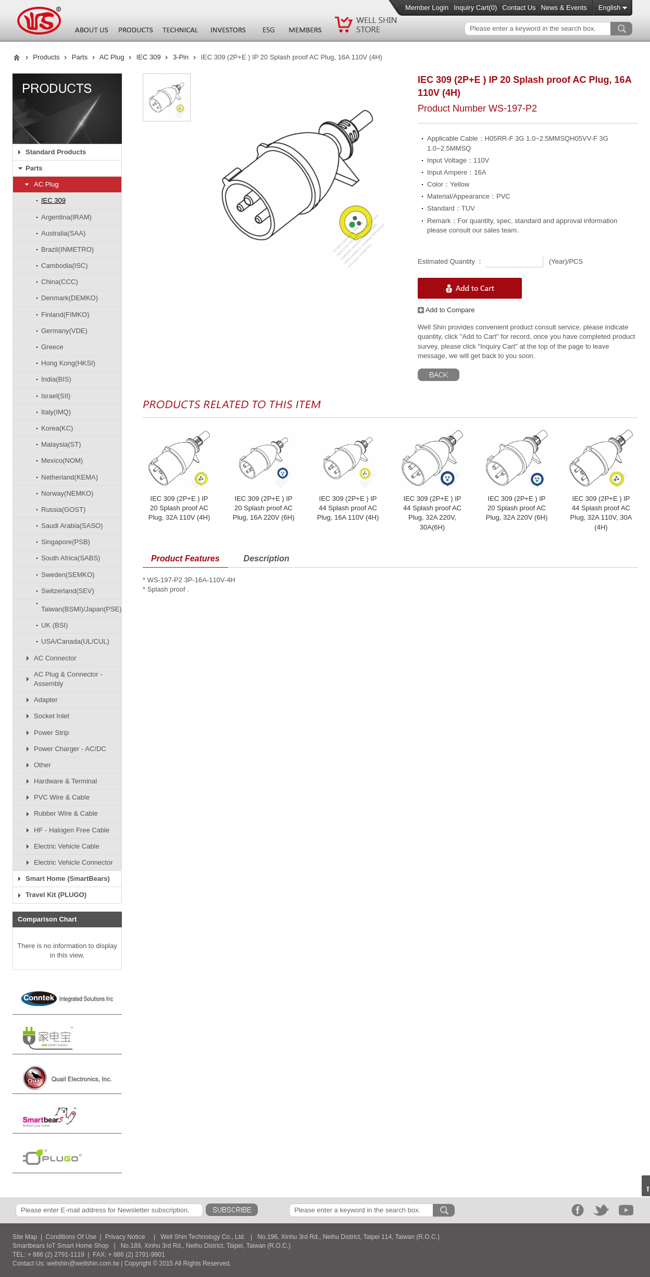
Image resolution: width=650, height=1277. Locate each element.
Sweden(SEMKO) (68, 575)
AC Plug (111, 57)
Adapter (46, 700)
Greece (52, 347)
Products (46, 57)
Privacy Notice (125, 1237)
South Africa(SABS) (70, 558)
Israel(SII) (55, 396)
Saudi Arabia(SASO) (72, 526)
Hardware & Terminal (65, 781)
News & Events (564, 7)
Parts (80, 57)
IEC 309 (148, 57)
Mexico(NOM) (62, 460)
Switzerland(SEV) (67, 591)
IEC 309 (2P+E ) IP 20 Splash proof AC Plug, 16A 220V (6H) (264, 508)
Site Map (24, 1237)
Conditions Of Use (71, 1237)
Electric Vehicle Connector (73, 862)
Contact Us (518, 7)
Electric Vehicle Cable (66, 846)
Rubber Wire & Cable (66, 813)
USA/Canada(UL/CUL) (75, 641)
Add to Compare (446, 310)
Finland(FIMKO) (65, 314)
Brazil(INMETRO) (67, 249)
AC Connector (55, 658)
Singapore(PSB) (65, 542)
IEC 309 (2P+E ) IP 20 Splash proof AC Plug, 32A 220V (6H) (517, 508)
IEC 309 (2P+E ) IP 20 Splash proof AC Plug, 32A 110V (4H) (179, 508)
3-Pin (181, 57)
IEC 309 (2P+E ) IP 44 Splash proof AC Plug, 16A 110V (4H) (348, 508)
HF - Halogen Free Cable (71, 830)
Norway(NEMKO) (67, 493)
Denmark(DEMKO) (69, 298)
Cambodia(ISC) (64, 265)
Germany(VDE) (64, 331)
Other (42, 765)
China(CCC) (59, 282)
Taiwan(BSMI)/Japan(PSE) (81, 609)
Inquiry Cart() (475, 7)
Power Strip (51, 732)
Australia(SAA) (63, 233)
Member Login (426, 7)
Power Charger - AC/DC (70, 749)
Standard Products (56, 152)
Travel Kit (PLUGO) (56, 895)
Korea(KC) (57, 428)
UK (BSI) (54, 625)
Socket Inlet (51, 716)
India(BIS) (56, 379)
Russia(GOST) (63, 509)
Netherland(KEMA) (69, 477)
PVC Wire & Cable (62, 797)
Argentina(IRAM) (66, 217)
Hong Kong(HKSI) (68, 363)
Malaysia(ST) (61, 444)
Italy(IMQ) (56, 412)
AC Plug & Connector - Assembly (68, 678)
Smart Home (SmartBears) (68, 878)
